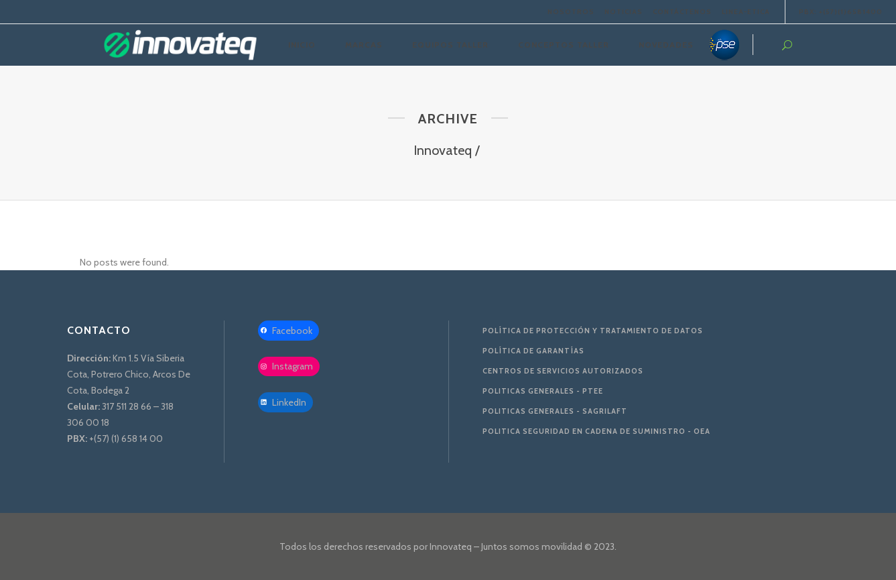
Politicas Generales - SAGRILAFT (555, 411)
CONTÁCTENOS (682, 11)
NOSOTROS (571, 11)
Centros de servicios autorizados (563, 370)
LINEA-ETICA (746, 11)
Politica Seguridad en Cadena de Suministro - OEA (596, 431)
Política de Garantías (533, 350)
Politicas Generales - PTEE (543, 391)
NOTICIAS (623, 11)
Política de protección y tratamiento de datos (593, 330)
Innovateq (442, 150)
